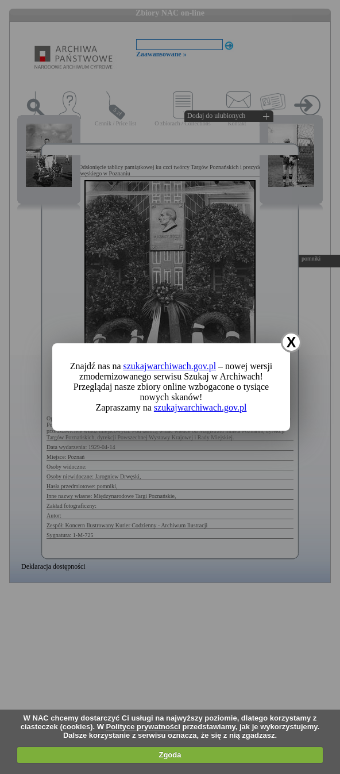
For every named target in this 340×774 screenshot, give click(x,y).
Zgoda (170, 754)
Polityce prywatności (143, 726)
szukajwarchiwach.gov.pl (170, 366)
